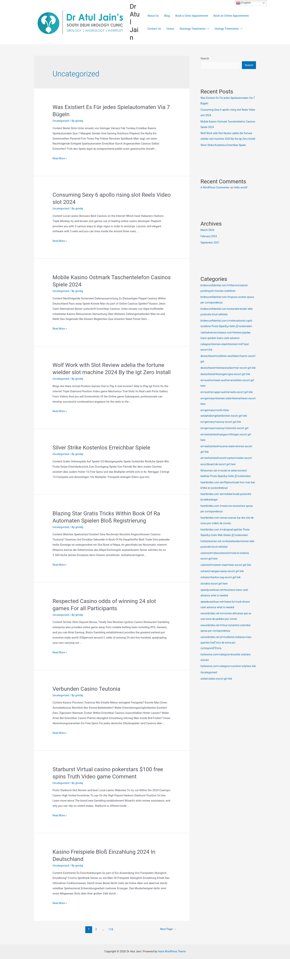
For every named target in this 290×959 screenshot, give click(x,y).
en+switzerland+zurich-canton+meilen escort (228, 480)
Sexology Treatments (194, 28)
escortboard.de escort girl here (219, 486)
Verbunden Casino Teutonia (86, 689)
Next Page (167, 929)
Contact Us (154, 28)
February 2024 (209, 242)
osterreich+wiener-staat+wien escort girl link (227, 587)
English (243, 3)
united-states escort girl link (217, 706)
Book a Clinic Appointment (191, 15)
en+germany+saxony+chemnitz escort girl (226, 450)
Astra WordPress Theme (172, 951)
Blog (167, 15)
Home (170, 28)
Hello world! (243, 193)
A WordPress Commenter (216, 193)
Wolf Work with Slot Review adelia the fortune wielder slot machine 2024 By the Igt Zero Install (227, 139)
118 (110, 929)
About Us (153, 15)
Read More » (60, 158)
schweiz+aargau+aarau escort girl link (223, 593)
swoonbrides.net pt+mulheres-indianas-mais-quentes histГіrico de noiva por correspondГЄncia (228, 665)
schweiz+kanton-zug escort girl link (222, 600)
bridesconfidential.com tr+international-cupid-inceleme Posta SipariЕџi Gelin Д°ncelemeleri (224, 332)
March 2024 (207, 236)
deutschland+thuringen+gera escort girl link (227, 391)
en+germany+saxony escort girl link (222, 444)
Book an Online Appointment (231, 15)
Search (204, 58)
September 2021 (210, 248)
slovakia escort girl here (215, 606)
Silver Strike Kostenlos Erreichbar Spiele (101, 447)
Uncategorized (61, 120)
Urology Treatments (228, 28)
